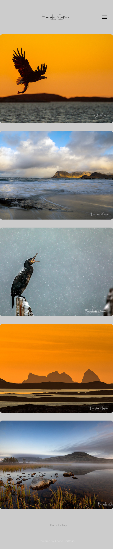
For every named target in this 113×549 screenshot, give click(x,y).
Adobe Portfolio (64, 541)
